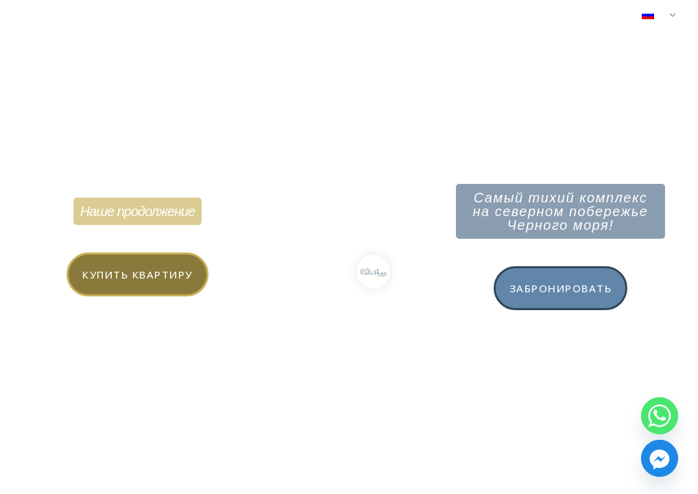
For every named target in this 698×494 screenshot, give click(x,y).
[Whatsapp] (659, 415)
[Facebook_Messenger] (659, 458)
